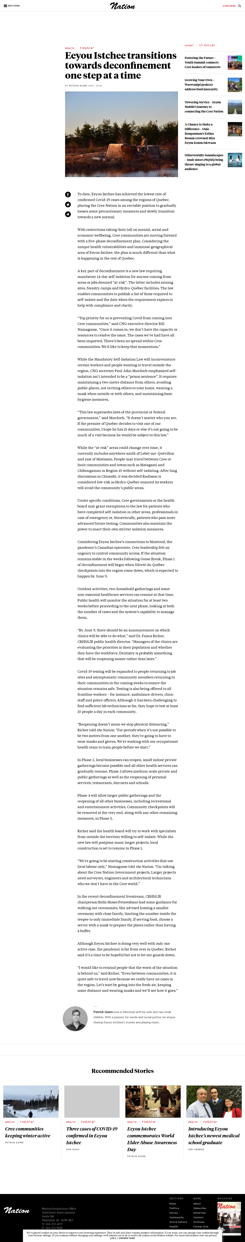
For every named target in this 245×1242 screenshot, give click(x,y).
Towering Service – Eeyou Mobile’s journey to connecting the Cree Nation (204, 106)
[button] (12, 6)
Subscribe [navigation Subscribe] (199, 1208)
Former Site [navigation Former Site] (200, 1227)
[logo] (122, 8)
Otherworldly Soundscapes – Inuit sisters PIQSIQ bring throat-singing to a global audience (204, 162)
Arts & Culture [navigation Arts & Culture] (178, 1222)
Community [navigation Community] (176, 1217)
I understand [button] (126, 1238)
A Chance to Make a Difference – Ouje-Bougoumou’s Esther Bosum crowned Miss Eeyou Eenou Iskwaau (200, 133)
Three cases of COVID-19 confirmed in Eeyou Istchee (91, 1135)
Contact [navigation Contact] (198, 1217)
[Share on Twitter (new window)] (68, 204)
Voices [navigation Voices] (173, 1213)
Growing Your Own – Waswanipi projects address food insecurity (201, 84)
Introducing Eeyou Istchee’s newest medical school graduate (214, 1135)
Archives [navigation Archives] (198, 1222)
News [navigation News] (172, 1204)
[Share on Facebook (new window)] (68, 194)
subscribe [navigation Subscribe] (229, 6)
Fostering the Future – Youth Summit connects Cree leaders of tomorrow (203, 62)
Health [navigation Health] (173, 1227)
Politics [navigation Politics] (174, 1208)
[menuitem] (229, 6)
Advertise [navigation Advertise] (199, 1213)
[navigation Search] (239, 7)
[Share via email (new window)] (68, 214)
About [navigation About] (197, 1204)
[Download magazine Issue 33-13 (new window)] (229, 1218)
